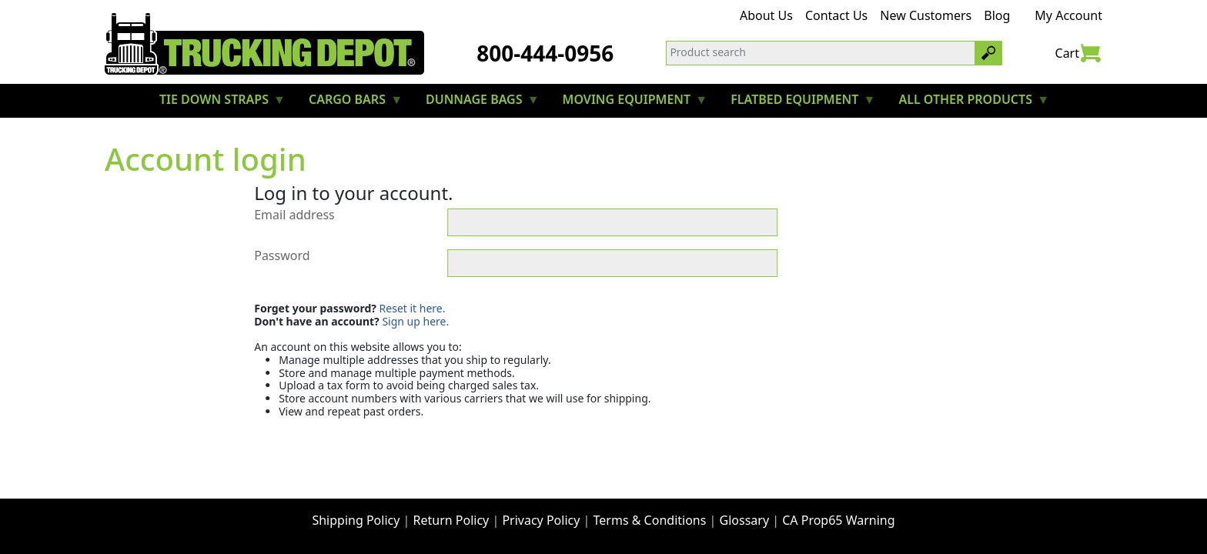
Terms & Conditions (650, 520)
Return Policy (451, 520)
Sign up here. (415, 321)
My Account (1068, 15)
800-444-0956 (545, 53)
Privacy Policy (541, 520)
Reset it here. (412, 308)
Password (281, 256)
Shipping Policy (356, 520)
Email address (294, 215)
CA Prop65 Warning (838, 520)
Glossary (745, 520)
